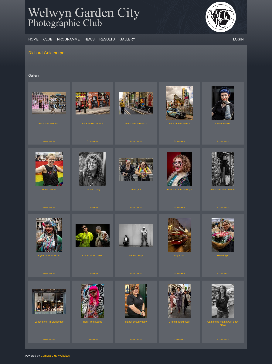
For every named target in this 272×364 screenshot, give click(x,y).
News (89, 39)
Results (107, 39)
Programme (68, 39)
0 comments (49, 141)
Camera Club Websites (55, 355)
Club (47, 39)
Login (238, 39)
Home (33, 39)
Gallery (127, 39)
